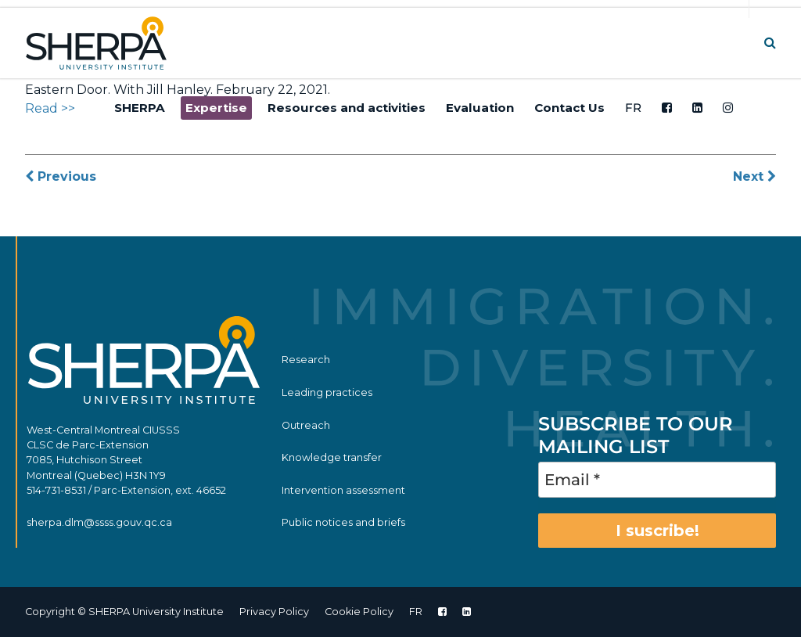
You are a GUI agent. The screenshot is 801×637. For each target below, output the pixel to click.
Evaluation (480, 107)
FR (633, 107)
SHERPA (139, 107)
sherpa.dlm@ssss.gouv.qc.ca (99, 522)
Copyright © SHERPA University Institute (124, 611)
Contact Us (569, 107)
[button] (770, 42)
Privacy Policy (274, 611)
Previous (60, 176)
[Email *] (657, 480)
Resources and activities (347, 107)
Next (754, 176)
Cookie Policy (359, 611)
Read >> (50, 108)
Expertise (216, 107)
